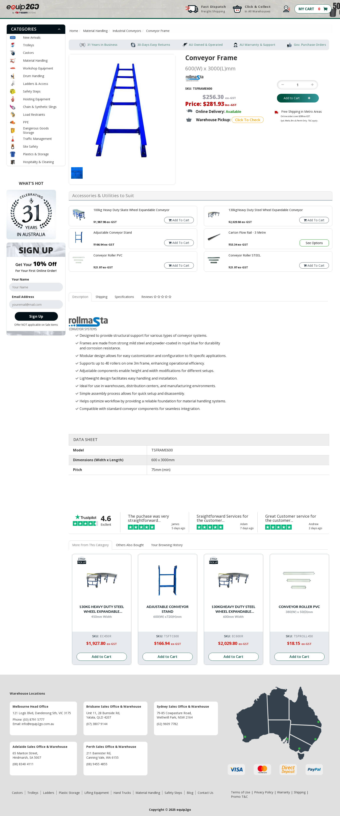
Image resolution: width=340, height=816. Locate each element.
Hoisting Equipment (36, 99)
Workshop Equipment (38, 68)
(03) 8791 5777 (33, 719)
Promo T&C (239, 796)
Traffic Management (37, 139)
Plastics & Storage (36, 154)
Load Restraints (34, 114)
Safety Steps (32, 91)
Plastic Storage (69, 792)
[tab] (36, 29)
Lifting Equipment (96, 792)
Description (80, 297)
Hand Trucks (122, 792)
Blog (190, 792)
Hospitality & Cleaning (38, 162)
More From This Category (90, 545)
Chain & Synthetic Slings (40, 107)
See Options (314, 243)
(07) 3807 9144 (96, 724)
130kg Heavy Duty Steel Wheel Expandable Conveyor (101, 609)
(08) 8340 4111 (23, 764)
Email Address (23, 297)
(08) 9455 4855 (96, 764)
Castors (28, 53)
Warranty (283, 792)
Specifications (124, 297)
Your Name (20, 279)
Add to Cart (298, 98)
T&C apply (312, 120)
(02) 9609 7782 (167, 724)
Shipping (101, 297)
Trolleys (28, 45)
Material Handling (35, 60)
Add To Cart (179, 220)
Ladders (48, 792)
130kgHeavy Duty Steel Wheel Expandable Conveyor (233, 609)
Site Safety (30, 146)
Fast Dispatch (213, 8)
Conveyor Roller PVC (299, 606)
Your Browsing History (167, 545)
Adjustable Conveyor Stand (168, 608)
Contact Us (205, 792)
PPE (26, 122)
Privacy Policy (263, 792)
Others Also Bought (130, 545)
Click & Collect (258, 8)
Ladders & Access (35, 84)
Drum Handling (33, 76)
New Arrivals (32, 37)
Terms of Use (240, 792)
